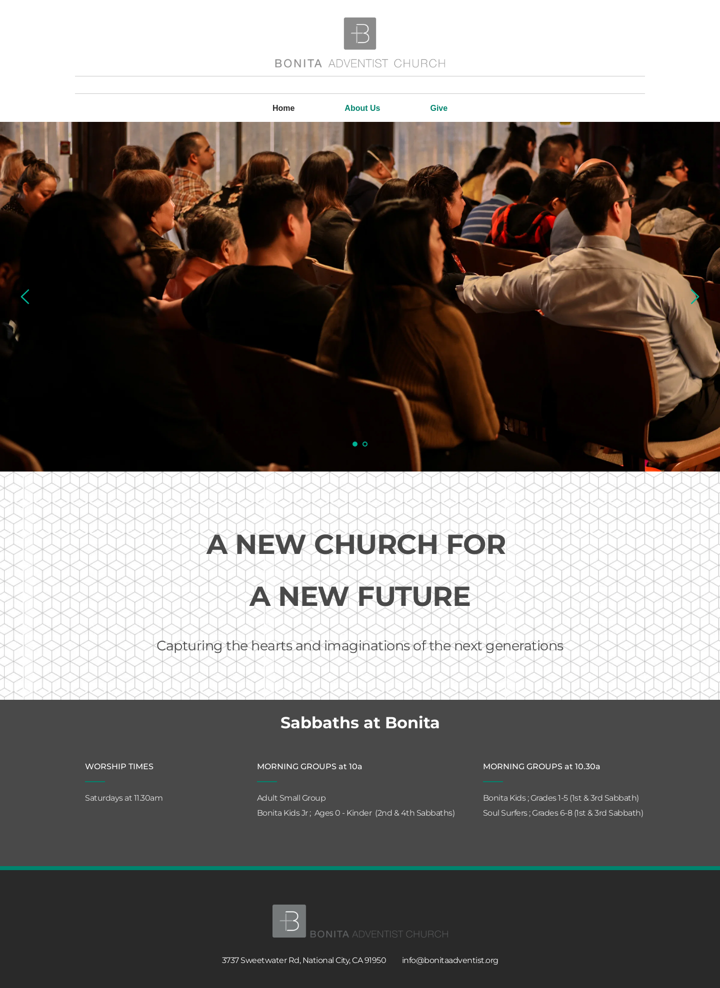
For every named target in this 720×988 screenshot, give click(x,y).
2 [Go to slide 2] (365, 444)
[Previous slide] (25, 297)
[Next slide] (694, 297)
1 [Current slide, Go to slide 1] (355, 444)
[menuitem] (283, 108)
